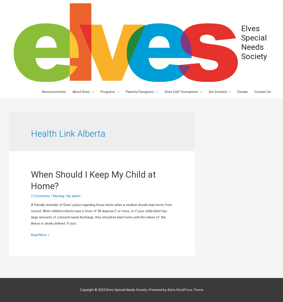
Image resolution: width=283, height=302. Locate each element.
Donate (242, 92)
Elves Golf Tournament (181, 92)
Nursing (58, 196)
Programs (108, 92)
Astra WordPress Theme (185, 290)
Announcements (54, 92)
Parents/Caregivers (140, 92)
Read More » (40, 235)
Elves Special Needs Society (254, 42)
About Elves (81, 92)
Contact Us (262, 92)
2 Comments (40, 196)
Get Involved (218, 92)
